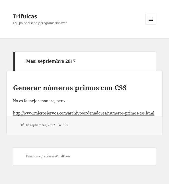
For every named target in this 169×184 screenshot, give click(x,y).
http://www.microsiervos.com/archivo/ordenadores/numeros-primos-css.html (83, 113)
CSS (65, 125)
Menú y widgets (151, 24)
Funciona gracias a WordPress (48, 156)
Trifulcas (25, 16)
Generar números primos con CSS (70, 87)
